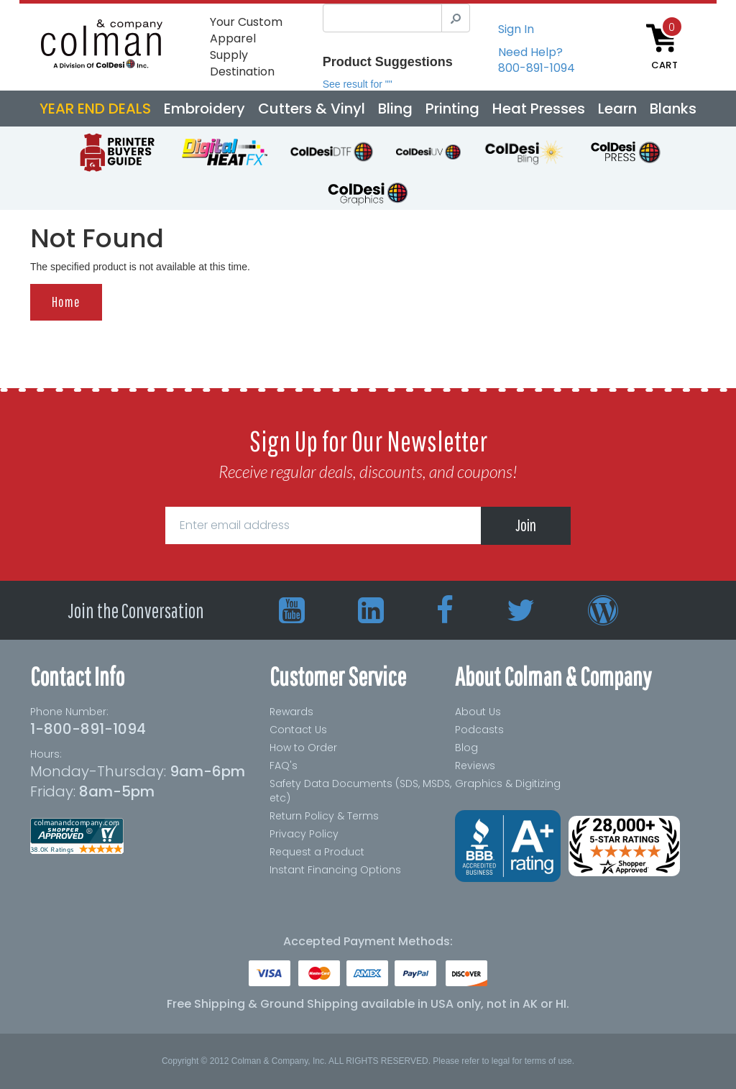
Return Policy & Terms (324, 816)
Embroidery (204, 108)
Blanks (673, 108)
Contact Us (298, 729)
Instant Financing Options (335, 870)
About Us (478, 711)
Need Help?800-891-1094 (536, 60)
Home (66, 301)
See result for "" (357, 84)
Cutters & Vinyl (311, 108)
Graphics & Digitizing (508, 783)
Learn (617, 108)
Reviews (475, 765)
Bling (395, 108)
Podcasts (479, 729)
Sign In (516, 29)
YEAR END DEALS (95, 108)
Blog (466, 747)
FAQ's (284, 765)
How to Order (303, 747)
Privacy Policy (304, 834)
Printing (452, 108)
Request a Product (317, 852)
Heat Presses (538, 108)
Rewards (291, 711)
